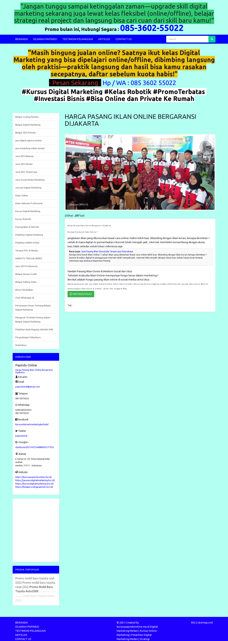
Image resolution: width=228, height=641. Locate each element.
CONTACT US (124, 39)
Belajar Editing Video (26, 282)
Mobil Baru (21, 345)
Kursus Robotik (23, 219)
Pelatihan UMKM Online (27, 242)
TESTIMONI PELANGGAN (77, 39)
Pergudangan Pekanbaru (28, 337)
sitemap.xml (205, 622)
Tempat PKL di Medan (26, 250)
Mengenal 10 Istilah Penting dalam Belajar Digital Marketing (32, 319)
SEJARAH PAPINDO (45, 39)
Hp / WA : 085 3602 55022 (140, 82)
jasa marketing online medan (30, 148)
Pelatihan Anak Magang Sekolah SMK (34, 329)
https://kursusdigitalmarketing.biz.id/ (34, 483)
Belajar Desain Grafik (26, 274)
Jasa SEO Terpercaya (26, 172)
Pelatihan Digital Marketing (29, 234)
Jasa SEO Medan (24, 164)
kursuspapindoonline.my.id (133, 626)
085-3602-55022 (151, 28)
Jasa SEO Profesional (26, 266)
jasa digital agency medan (28, 140)
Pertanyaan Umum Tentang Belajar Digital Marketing (33, 307)
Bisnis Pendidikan (24, 290)
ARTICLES (104, 39)
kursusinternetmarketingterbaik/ (32, 424)
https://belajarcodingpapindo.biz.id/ (34, 487)
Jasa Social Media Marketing (30, 179)
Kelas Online (21, 195)
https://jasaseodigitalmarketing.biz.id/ (35, 480)
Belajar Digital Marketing (27, 124)
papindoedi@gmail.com (27, 386)
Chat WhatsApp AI (24, 297)
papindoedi (21, 435)
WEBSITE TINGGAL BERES (28, 258)
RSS (193, 622)
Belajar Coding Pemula (26, 117)
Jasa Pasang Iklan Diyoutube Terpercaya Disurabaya (107, 251)
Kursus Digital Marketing (27, 211)
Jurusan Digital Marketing (28, 187)
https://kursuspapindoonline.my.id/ (33, 477)
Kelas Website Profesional (28, 203)
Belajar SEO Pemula (25, 132)
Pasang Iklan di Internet (27, 227)
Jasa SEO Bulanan (24, 156)
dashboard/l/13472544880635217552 (34, 447)
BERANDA (21, 39)
